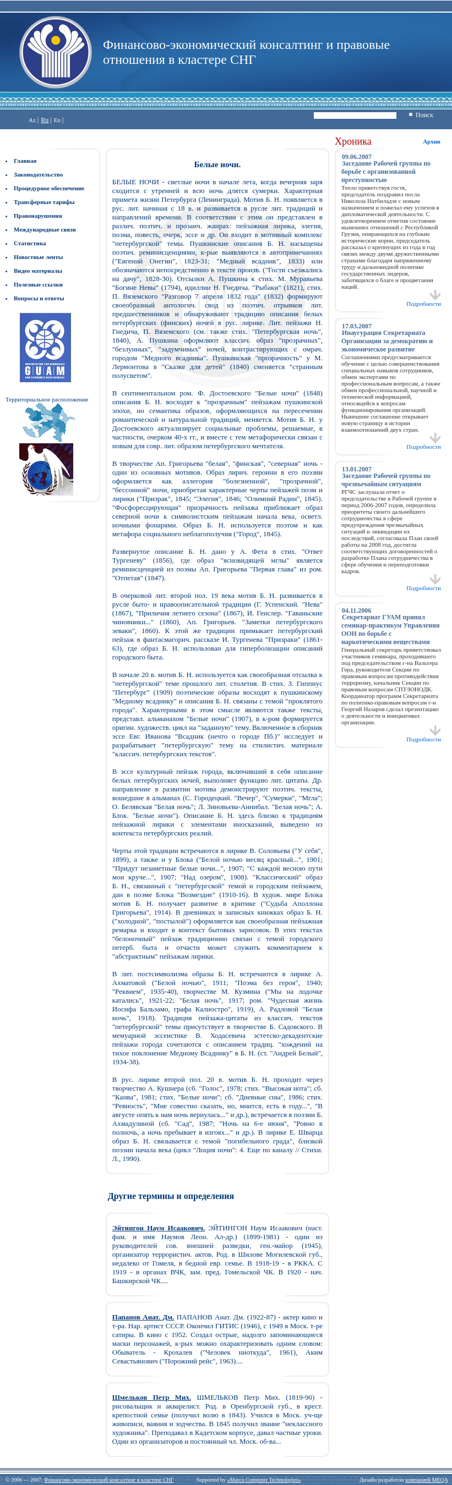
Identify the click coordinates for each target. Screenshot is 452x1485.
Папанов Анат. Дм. (143, 1317)
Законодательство (38, 174)
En (57, 120)
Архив (431, 141)
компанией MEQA (426, 1480)
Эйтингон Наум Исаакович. (158, 1228)
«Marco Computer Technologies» (264, 1480)
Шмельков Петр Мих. (151, 1397)
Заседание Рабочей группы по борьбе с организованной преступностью (386, 172)
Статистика (30, 243)
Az (32, 120)
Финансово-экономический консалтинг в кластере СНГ (108, 1480)
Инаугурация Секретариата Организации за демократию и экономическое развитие (387, 341)
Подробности (423, 301)
